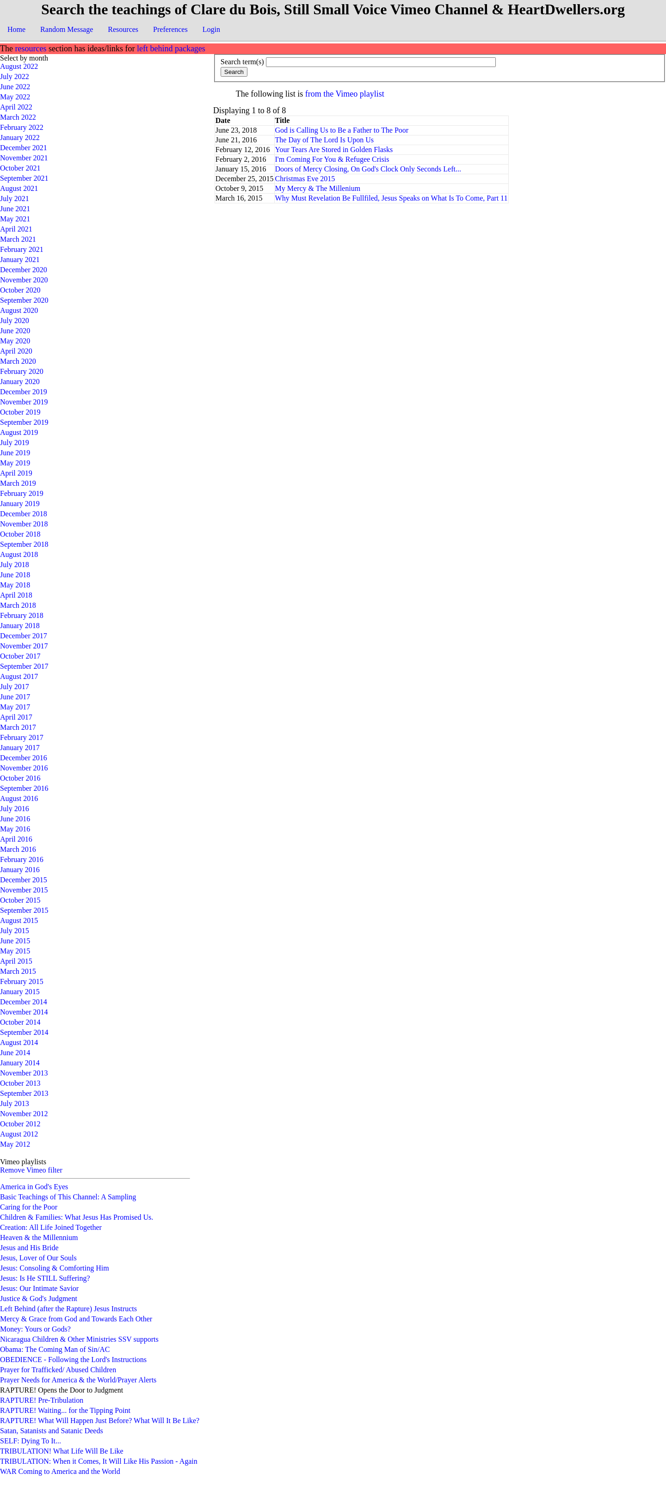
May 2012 (15, 1144)
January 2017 (20, 748)
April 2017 (16, 717)
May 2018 (15, 585)
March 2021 (18, 239)
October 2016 (20, 778)
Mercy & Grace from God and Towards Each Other (76, 1319)
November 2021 (24, 158)
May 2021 (15, 219)
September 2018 (24, 544)
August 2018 (19, 554)
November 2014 (24, 1012)
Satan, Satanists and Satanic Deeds (51, 1431)
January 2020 (20, 381)
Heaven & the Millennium (39, 1237)
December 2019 (23, 392)
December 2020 (23, 270)
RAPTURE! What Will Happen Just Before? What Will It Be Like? (99, 1420)
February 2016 (21, 859)
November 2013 (24, 1073)
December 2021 (23, 148)
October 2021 (20, 168)
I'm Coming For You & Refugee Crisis (332, 159)
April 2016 (16, 839)
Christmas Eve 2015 (305, 179)
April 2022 (16, 107)
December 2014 (23, 1002)
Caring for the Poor (28, 1207)
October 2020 (20, 290)
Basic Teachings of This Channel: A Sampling (68, 1197)
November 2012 (24, 1114)
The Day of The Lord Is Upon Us (324, 140)
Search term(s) (242, 62)
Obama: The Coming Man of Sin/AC (55, 1349)
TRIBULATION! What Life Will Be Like (61, 1451)
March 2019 (18, 483)
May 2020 (15, 341)
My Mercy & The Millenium (318, 188)
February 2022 (21, 127)
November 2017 (24, 646)
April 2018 (16, 595)
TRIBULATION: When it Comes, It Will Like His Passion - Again (98, 1461)
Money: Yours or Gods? (35, 1329)
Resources (123, 29)
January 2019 (20, 503)
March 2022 (18, 117)
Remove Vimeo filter (31, 1170)
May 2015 (15, 951)
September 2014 (24, 1032)
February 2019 (21, 493)
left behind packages (171, 48)
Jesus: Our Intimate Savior (39, 1288)
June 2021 (15, 209)
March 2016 (18, 849)
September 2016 (24, 788)
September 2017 (24, 666)
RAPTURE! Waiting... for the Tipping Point (65, 1410)
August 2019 (19, 432)
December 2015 (23, 880)
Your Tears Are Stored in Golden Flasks (334, 149)
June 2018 (15, 575)
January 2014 (20, 1063)
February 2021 (21, 249)
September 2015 (24, 910)
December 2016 (23, 758)
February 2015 (21, 981)
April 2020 (16, 351)
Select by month (24, 58)
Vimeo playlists (23, 1162)
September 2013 (24, 1093)
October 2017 (20, 656)
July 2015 (14, 931)
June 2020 (15, 331)
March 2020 (18, 361)
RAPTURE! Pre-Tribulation (41, 1400)
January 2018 (20, 625)
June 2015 (15, 941)
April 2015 (16, 961)
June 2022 (15, 87)
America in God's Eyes (34, 1187)
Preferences (170, 29)
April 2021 (16, 229)
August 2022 (19, 66)
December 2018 (23, 514)
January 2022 (20, 137)
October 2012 (20, 1124)
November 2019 (24, 402)
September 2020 (24, 300)
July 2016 (14, 809)
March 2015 (18, 971)
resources (30, 48)
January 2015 (20, 992)
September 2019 (24, 422)
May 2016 (15, 829)
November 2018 (24, 524)
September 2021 (24, 178)
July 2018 (14, 564)
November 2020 (24, 280)
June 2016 (15, 819)
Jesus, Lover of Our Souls (38, 1258)
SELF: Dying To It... (30, 1441)
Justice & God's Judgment (38, 1298)
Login (211, 29)
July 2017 (14, 687)
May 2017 (15, 707)
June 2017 (15, 697)
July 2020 (14, 320)
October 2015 (20, 900)
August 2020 (19, 310)
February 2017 (21, 737)
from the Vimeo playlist (344, 93)
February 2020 (21, 371)
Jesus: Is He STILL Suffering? (45, 1278)
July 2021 (14, 198)
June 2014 (15, 1053)
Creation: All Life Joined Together (51, 1227)
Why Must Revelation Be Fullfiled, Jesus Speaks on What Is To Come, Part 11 (391, 198)
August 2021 (19, 188)
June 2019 (15, 453)
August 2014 (19, 1042)
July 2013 (14, 1103)
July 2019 (14, 442)
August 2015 (19, 920)
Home (16, 29)
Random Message (66, 29)
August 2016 (19, 798)
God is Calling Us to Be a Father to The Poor (342, 130)
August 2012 (19, 1134)
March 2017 (18, 727)
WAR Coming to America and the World (60, 1471)
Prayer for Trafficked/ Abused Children (58, 1370)
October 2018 (20, 534)
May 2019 (15, 463)
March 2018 (18, 605)
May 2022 (15, 97)
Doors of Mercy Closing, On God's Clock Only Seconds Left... (368, 169)
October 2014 (20, 1022)
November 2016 (24, 768)
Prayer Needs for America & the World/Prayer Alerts (78, 1380)
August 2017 (19, 676)
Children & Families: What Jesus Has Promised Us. (76, 1217)
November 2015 (24, 890)
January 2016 (20, 870)
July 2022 (14, 76)
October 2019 (20, 412)
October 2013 (20, 1083)
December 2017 (23, 636)
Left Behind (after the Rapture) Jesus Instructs (68, 1309)
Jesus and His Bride (29, 1248)
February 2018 (21, 615)
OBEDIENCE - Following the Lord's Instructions (73, 1359)
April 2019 (16, 473)
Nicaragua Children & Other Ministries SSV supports (79, 1339)
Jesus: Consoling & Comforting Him (54, 1268)
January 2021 (20, 259)
